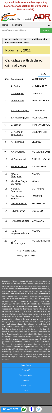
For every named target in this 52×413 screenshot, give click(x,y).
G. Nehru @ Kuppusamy (17, 133)
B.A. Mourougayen (20, 110)
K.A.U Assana (18, 152)
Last (33, 250)
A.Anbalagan (17, 93)
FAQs (26, 390)
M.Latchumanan (19, 166)
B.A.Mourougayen (20, 118)
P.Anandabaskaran (20, 221)
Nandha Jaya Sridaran (17, 197)
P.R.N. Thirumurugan (18, 242)
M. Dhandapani (18, 159)
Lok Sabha (17, 25)
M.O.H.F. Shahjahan (16, 175)
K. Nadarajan (17, 142)
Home (5, 25)
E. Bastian (16, 125)
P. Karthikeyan (18, 211)
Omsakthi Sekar (19, 203)
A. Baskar (15, 86)
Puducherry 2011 (21, 39)
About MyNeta (26, 365)
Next (27, 250)
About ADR (26, 370)
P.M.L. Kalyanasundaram (20, 232)
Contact (26, 380)
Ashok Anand (17, 100)
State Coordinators (26, 375)
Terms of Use (26, 385)
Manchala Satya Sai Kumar (19, 182)
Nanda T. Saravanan (16, 190)
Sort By (43, 74)
